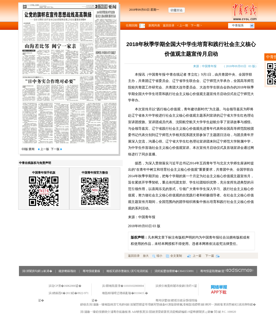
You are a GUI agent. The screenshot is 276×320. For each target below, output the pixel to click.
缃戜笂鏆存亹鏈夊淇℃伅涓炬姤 (127, 271)
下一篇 (212, 255)
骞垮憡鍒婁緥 (91, 271)
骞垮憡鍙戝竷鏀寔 (227, 271)
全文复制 (174, 255)
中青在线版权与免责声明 (35, 163)
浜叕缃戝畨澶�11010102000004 (123, 286)
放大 (146, 255)
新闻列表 (154, 25)
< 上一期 (182, 25)
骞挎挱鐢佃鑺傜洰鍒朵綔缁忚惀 (176, 300)
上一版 (43, 149)
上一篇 (194, 255)
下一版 (56, 149)
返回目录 (168, 25)
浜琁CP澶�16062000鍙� (65, 286)
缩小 (157, 255)
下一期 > (196, 25)
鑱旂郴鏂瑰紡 (67, 271)
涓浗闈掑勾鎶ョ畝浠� (37, 271)
